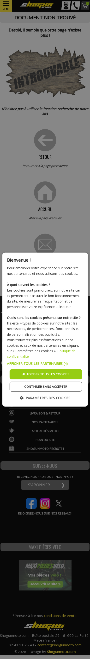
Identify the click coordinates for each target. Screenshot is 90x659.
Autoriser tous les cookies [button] (45, 374)
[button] (45, 363)
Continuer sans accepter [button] (45, 386)
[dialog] (45, 330)
